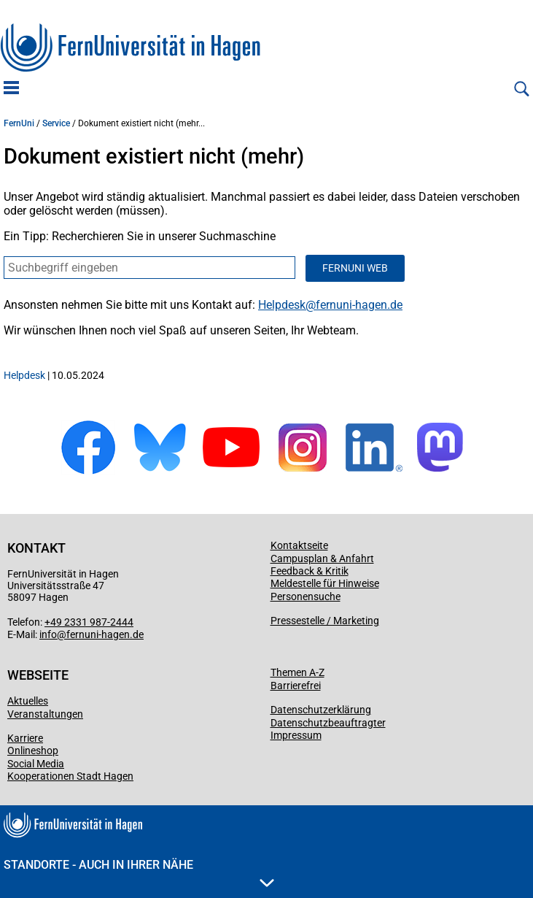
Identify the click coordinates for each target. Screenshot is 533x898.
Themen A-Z (297, 672)
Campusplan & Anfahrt (322, 558)
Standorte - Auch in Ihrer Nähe (139, 872)
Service (56, 123)
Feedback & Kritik (310, 571)
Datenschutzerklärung (321, 709)
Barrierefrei (296, 685)
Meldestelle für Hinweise (325, 583)
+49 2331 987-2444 (88, 622)
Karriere (25, 738)
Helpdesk (282, 305)
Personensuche (306, 596)
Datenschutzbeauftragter (328, 723)
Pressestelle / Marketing (325, 620)
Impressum (296, 735)
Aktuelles (27, 701)
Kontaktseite (299, 545)
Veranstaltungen (45, 714)
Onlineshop (32, 750)
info (48, 634)
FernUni (19, 123)
